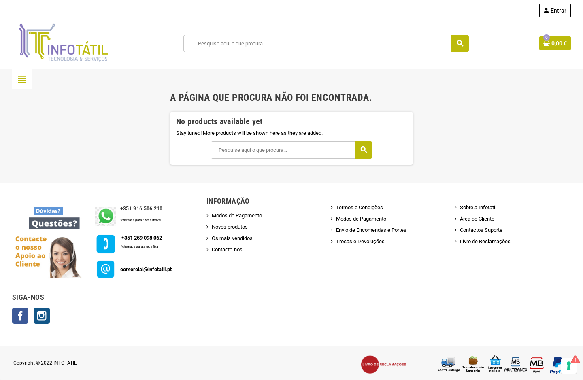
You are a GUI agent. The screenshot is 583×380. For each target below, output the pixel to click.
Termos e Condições (359, 207)
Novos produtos (230, 227)
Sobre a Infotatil (478, 207)
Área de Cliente (477, 219)
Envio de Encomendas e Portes (371, 230)
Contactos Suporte (481, 230)
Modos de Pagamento (237, 215)
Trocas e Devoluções (360, 241)
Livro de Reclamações (485, 241)
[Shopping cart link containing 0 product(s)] (555, 43)
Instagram (42, 316)
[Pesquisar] (326, 43)
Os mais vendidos (232, 238)
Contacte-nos (227, 249)
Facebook (20, 316)
